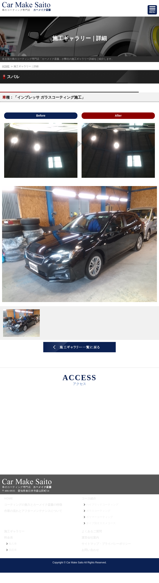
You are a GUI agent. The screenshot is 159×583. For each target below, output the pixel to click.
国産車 (13, 549)
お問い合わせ (90, 550)
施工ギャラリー (14, 531)
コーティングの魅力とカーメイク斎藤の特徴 (33, 504)
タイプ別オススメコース (101, 523)
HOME (6, 66)
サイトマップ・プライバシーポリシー (106, 543)
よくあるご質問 (92, 531)
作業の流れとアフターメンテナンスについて (33, 511)
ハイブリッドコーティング (102, 504)
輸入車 (13, 543)
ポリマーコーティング (99, 517)
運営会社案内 (90, 537)
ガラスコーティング (98, 510)
